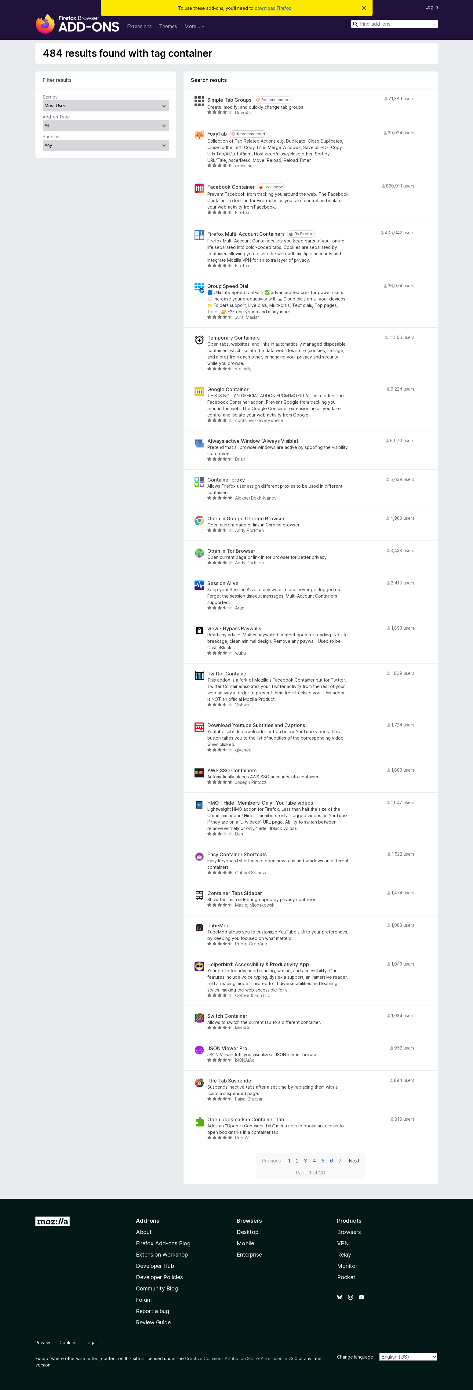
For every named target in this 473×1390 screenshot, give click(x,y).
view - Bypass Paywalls (234, 628)
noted (92, 1358)
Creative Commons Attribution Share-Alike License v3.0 (241, 1358)
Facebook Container (231, 187)
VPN (343, 1243)
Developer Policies (159, 1277)
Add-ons (147, 1220)
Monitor (347, 1266)
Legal (91, 1342)
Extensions (139, 26)
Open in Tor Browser (231, 551)
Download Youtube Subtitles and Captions (256, 725)
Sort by (50, 97)
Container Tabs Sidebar (234, 893)
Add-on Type (56, 116)
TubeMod (218, 926)
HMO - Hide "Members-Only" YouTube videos (260, 803)
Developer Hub (155, 1266)
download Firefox (273, 8)
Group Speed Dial (227, 286)
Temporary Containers (233, 338)
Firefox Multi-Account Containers (246, 234)
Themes (168, 26)
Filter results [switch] (57, 80)
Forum (144, 1300)
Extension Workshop (162, 1254)
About (144, 1232)
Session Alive (222, 583)
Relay (344, 1254)
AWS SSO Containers (232, 770)
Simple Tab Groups (229, 100)
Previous (271, 1161)
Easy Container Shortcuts (237, 854)
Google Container (228, 389)
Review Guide (153, 1322)
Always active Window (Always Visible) (252, 441)
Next (354, 1161)
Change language (355, 1356)
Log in (432, 6)
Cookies (68, 1342)
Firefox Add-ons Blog (163, 1243)
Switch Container (227, 1016)
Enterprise (249, 1254)
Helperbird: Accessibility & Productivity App (258, 964)
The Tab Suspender (230, 1081)
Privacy (42, 1342)
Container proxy (226, 480)
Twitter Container (227, 674)
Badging (51, 136)
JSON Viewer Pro (227, 1048)
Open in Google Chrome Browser (246, 519)
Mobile (245, 1243)
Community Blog (157, 1288)
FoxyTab (217, 134)
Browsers (349, 1232)
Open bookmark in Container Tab (245, 1120)
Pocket (346, 1277)
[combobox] (394, 24)
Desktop (247, 1232)
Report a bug (152, 1311)
